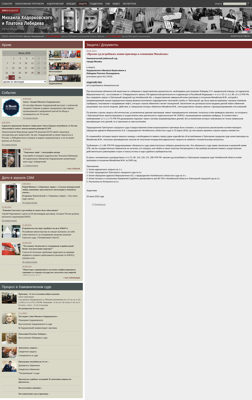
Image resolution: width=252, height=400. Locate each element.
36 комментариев (9, 145)
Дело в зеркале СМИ (18, 178)
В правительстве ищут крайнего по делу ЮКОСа (45, 228)
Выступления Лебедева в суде (33, 338)
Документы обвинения (29, 365)
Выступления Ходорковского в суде (35, 324)
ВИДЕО (116, 4)
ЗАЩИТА (82, 4)
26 (39, 73)
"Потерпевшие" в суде (29, 373)
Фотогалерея (65, 71)
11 (32, 63)
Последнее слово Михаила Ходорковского (38, 316)
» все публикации (71, 278)
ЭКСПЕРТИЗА (129, 4)
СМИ (107, 4)
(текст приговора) (26, 297)
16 (20, 68)
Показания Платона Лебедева (32, 334)
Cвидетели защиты (28, 351)
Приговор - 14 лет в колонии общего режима (39, 294)
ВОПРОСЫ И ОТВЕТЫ (240, 36)
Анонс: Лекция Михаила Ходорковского (41, 102)
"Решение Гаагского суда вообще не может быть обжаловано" (30, 210)
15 (13, 68)
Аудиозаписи (65, 83)
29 (13, 77)
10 (26, 63)
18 (32, 68)
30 (20, 77)
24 (26, 73)
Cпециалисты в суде (28, 355)
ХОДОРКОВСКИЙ (55, 4)
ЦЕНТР (10, 10)
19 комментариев (29, 203)
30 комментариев (29, 262)
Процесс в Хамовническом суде (26, 287)
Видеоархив (65, 59)
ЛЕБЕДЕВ (71, 4)
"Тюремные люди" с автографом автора (41, 152)
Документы (109, 45)
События (9, 93)
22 (13, 73)
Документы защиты (28, 348)
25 (32, 73)
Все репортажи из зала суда (31, 308)
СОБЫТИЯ (7, 4)
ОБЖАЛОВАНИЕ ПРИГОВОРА (29, 4)
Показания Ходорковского (31, 320)
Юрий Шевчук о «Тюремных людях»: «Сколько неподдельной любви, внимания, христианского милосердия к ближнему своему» (51, 189)
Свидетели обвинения (29, 369)
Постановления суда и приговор (33, 394)
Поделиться (100, 204)
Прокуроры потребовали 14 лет (33, 361)
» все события (73, 168)
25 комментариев (30, 118)
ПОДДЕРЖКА (96, 4)
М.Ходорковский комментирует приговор (38, 328)
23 (20, 73)
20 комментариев (9, 221)
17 (26, 68)
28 (7, 77)
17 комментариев (30, 166)
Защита (92, 45)
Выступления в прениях (30, 388)
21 (7, 73)
